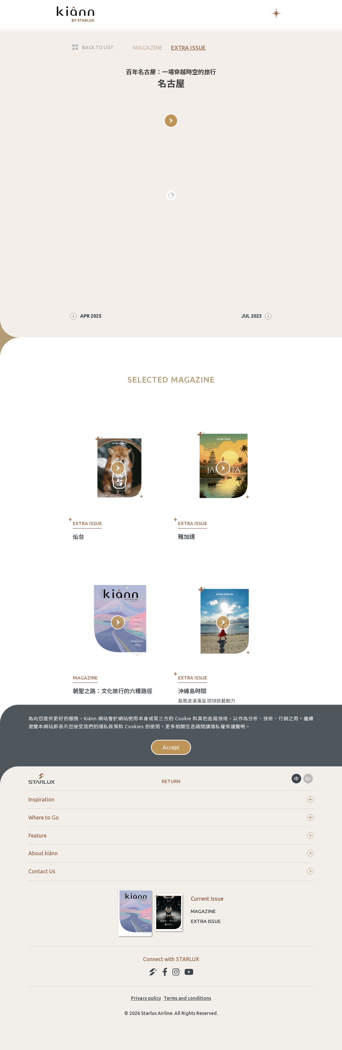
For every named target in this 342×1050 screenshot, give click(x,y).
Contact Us (171, 871)
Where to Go (171, 817)
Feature (171, 835)
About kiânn (171, 853)
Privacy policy (146, 998)
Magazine (203, 911)
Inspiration (171, 799)
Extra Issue (206, 921)
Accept (171, 747)
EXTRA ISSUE (188, 47)
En (308, 778)
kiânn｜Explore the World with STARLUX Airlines (75, 14)
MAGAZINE (148, 47)
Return (171, 781)
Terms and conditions (187, 998)
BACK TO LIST (98, 47)
